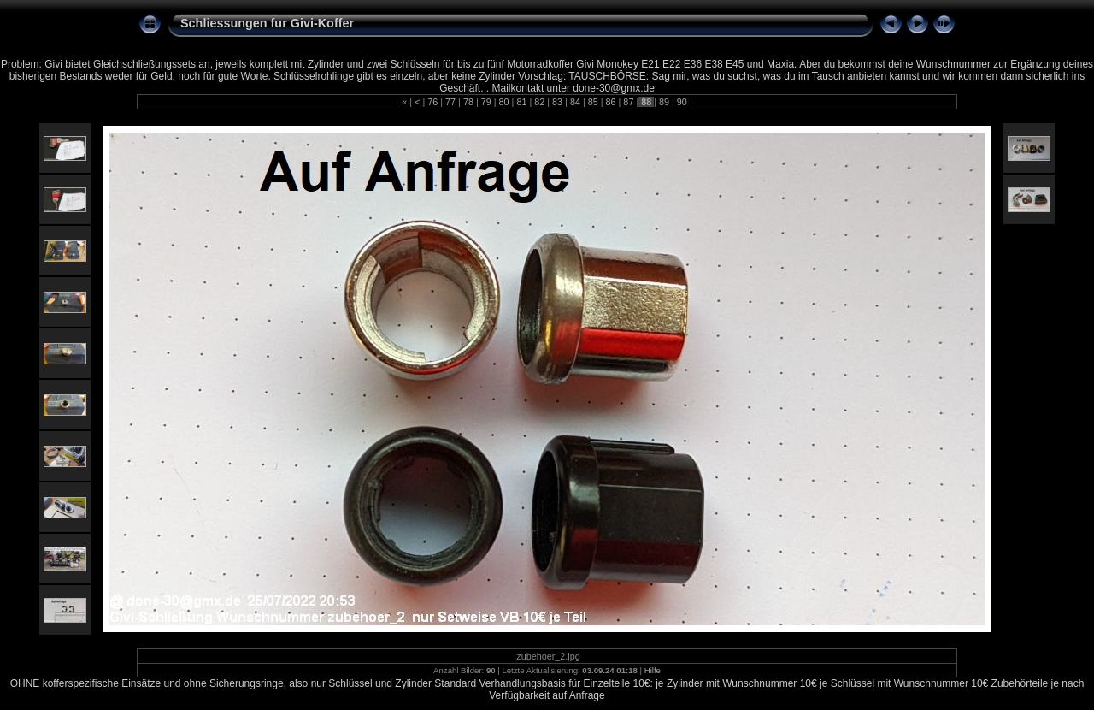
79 (486, 102)
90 (682, 102)
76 (432, 102)
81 (521, 102)
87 (628, 102)
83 (557, 102)
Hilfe (652, 670)
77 (450, 102)
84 (575, 102)
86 (611, 102)
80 (504, 102)
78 (468, 102)
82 (539, 102)
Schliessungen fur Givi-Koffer (267, 23)
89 (664, 102)
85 (593, 102)
